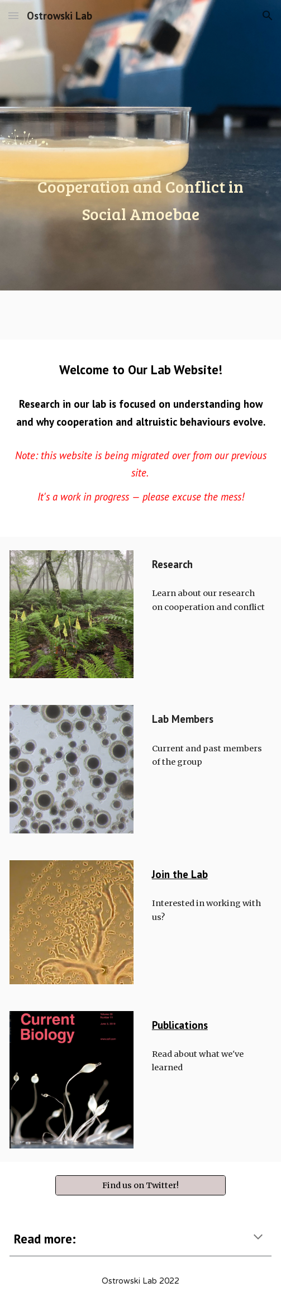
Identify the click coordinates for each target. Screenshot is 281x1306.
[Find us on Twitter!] (140, 1185)
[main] (140, 145)
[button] (13, 15)
